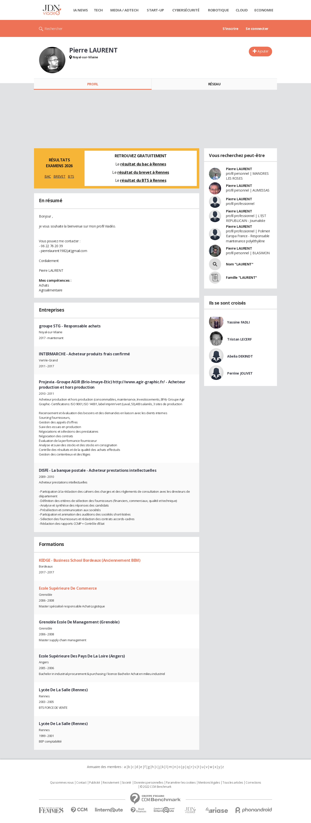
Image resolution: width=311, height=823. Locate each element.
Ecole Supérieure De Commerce (68, 588)
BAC (47, 176)
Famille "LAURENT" (241, 277)
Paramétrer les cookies (181, 782)
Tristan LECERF (239, 339)
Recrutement (111, 782)
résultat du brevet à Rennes (143, 172)
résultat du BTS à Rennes (143, 180)
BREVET (59, 176)
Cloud (242, 10)
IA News (80, 10)
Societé (126, 782)
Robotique (218, 10)
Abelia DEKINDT (240, 356)
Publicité (94, 782)
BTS (71, 176)
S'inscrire (230, 28)
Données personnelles (148, 782)
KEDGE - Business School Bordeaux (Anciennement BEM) (89, 560)
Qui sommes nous (62, 782)
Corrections (253, 782)
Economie (263, 10)
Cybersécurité (185, 10)
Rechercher (53, 28)
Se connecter (257, 28)
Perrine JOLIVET (240, 373)
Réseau (214, 84)
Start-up (155, 10)
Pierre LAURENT (239, 168)
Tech (98, 10)
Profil (92, 84)
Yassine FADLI (238, 322)
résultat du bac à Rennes (143, 164)
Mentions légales (209, 782)
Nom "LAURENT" (239, 264)
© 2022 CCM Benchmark (155, 786)
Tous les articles (233, 782)
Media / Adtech (124, 10)
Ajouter (263, 51)
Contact (81, 782)
